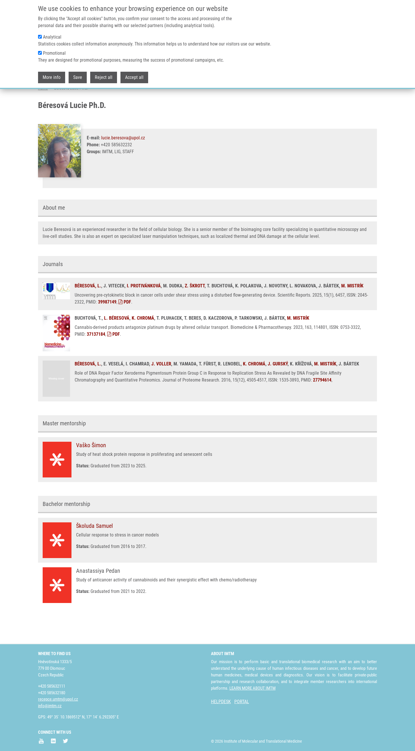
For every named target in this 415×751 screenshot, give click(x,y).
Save (77, 72)
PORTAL (241, 701)
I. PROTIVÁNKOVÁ (144, 308)
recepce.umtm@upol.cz (58, 699)
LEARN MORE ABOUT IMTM (252, 688)
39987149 (107, 324)
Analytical (52, 32)
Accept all (134, 72)
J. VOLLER (161, 386)
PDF (124, 324)
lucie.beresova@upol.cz (123, 160)
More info (52, 72)
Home (43, 111)
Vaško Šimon (91, 467)
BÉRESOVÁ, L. (88, 308)
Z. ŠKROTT (195, 308)
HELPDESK (221, 701)
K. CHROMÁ (143, 341)
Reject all (103, 72)
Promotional (54, 48)
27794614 (322, 402)
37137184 (96, 357)
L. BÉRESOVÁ (116, 341)
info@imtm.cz (50, 705)
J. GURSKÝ (278, 386)
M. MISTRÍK (352, 308)
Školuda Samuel (94, 548)
